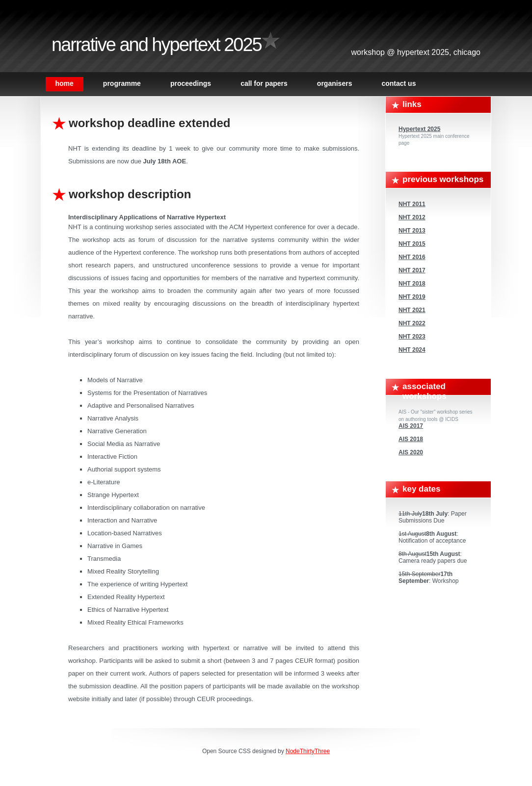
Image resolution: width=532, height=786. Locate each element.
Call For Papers (264, 83)
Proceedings (190, 83)
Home (64, 83)
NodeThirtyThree (308, 751)
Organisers (334, 83)
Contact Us (398, 83)
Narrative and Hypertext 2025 (157, 44)
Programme (122, 83)
